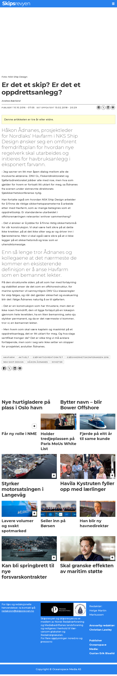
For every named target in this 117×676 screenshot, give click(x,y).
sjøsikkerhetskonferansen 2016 (88, 357)
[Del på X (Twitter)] (103, 107)
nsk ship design (13, 362)
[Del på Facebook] (98, 107)
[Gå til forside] (54, 3)
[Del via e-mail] (113, 107)
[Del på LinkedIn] (108, 107)
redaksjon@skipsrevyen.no (18, 611)
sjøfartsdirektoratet (48, 357)
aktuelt (24, 357)
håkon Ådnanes (37, 362)
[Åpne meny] (113, 3)
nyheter (57, 362)
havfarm (9, 357)
